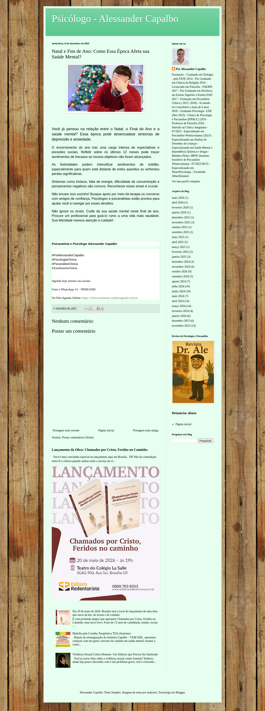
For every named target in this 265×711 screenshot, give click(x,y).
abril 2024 (178, 301)
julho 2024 (178, 286)
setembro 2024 (180, 276)
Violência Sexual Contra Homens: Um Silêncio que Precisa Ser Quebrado (115, 654)
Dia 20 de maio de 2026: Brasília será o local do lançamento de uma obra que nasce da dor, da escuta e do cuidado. (115, 613)
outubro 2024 (179, 271)
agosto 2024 (179, 281)
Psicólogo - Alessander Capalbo (115, 18)
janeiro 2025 (179, 256)
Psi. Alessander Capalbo (191, 69)
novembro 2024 (181, 266)
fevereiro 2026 (180, 207)
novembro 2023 (181, 325)
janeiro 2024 (179, 316)
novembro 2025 (181, 222)
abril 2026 (178, 202)
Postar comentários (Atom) (78, 437)
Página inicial (106, 430)
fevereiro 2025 (180, 251)
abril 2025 (178, 242)
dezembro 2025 (181, 217)
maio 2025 (178, 237)
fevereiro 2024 (180, 311)
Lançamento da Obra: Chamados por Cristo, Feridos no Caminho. (100, 450)
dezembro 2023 (181, 320)
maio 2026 (178, 197)
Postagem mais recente (66, 430)
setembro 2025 (180, 232)
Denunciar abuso (184, 413)
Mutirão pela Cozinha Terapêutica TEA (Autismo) (101, 633)
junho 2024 (178, 291)
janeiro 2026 (179, 212)
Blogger (180, 692)
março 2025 (179, 247)
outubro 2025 (179, 227)
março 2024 (179, 306)
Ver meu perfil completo (186, 181)
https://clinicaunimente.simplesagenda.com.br (110, 298)
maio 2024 (178, 296)
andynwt (152, 692)
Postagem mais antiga (145, 430)
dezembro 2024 (181, 261)
